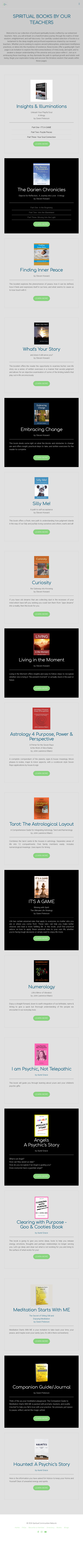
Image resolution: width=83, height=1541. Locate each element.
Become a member (36, 1527)
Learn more (41, 224)
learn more (41, 298)
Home (17, 1527)
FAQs (24, 1527)
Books (59, 1527)
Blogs (66, 1527)
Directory (50, 1527)
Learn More (41, 144)
